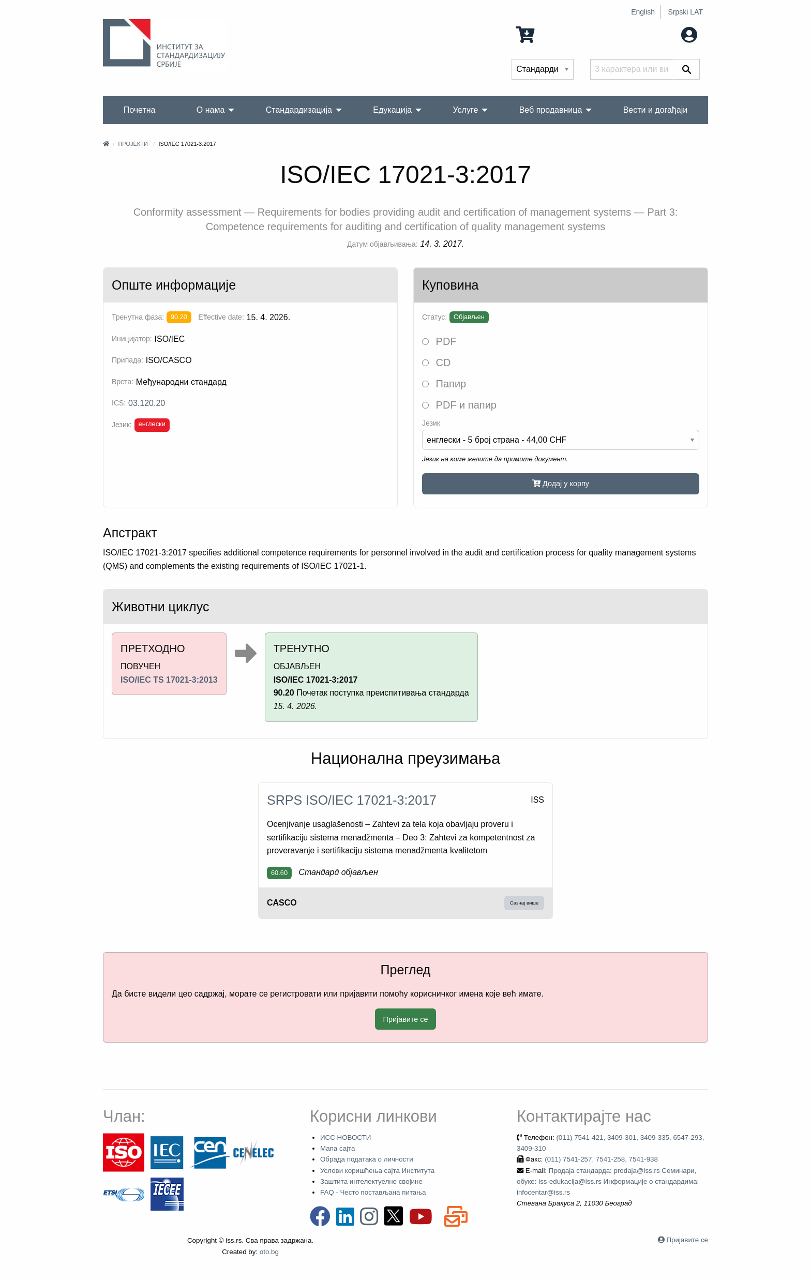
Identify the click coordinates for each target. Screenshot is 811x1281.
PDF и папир (459, 405)
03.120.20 (146, 403)
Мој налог (667, 33)
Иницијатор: (132, 339)
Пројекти (132, 144)
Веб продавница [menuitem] (550, 110)
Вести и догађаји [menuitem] (655, 110)
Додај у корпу (560, 483)
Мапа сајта (337, 1148)
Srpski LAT (685, 12)
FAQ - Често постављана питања (373, 1192)
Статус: (434, 317)
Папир (444, 383)
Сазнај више (524, 903)
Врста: (122, 382)
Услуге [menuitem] (465, 110)
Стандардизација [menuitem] (299, 110)
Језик (431, 423)
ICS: (119, 403)
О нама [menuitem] (211, 110)
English (643, 12)
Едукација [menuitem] (392, 110)
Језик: (122, 424)
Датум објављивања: (382, 244)
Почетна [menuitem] (140, 110)
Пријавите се (405, 1019)
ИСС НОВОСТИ (345, 1137)
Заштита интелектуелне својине (371, 1181)
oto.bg (269, 1252)
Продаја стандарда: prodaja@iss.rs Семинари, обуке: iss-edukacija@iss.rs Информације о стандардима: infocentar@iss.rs (608, 1182)
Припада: (127, 360)
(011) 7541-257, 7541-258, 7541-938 (601, 1159)
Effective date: (221, 317)
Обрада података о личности (366, 1159)
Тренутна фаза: (138, 317)
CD (436, 362)
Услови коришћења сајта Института (377, 1170)
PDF (439, 341)
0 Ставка (545, 33)
